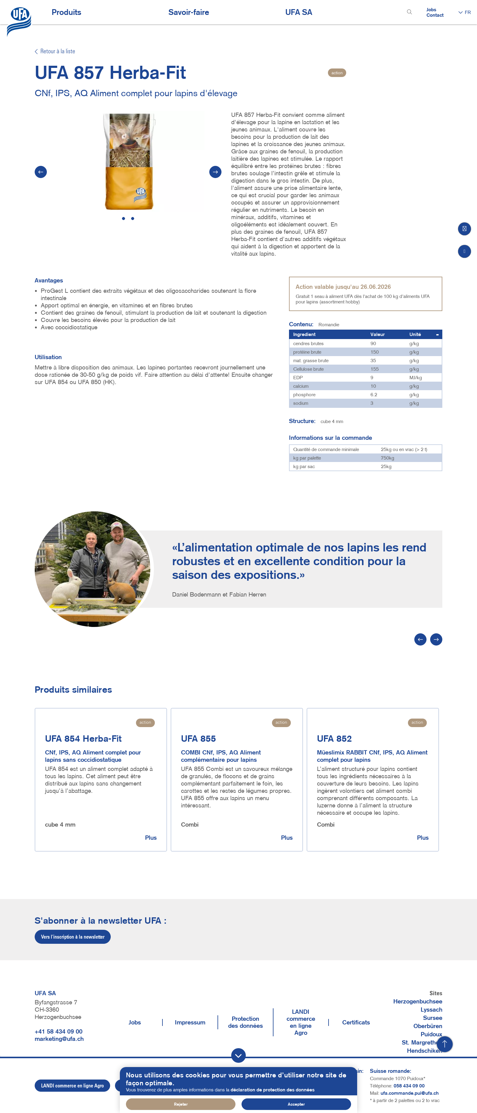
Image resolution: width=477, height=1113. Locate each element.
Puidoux (431, 1034)
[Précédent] (420, 639)
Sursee (432, 1017)
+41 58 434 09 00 (58, 1031)
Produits (66, 12)
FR (468, 12)
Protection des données (245, 1022)
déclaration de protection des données (273, 1090)
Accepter (296, 1104)
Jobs (431, 9)
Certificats (356, 1022)
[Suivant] (215, 172)
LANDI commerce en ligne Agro (301, 1022)
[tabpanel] (128, 161)
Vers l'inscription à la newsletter (72, 937)
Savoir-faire (189, 12)
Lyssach (431, 1009)
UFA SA (298, 12)
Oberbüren (427, 1026)
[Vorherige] (41, 172)
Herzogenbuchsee (417, 1001)
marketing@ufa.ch (59, 1038)
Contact (435, 15)
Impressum (190, 1022)
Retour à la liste (55, 52)
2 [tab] (133, 218)
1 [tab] (124, 218)
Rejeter (181, 1104)
